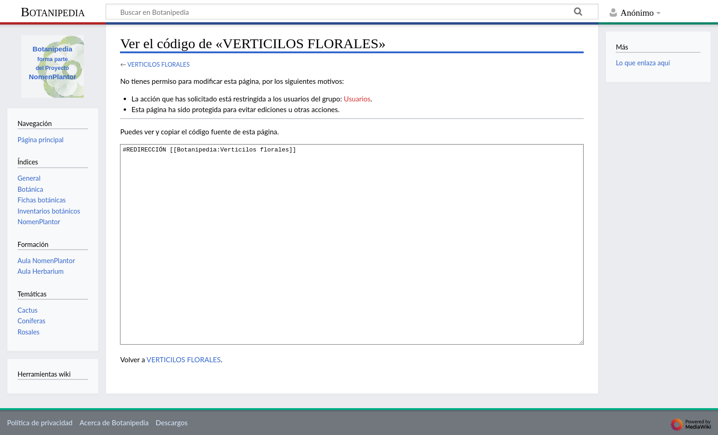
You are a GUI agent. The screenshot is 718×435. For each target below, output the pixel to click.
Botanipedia (53, 12)
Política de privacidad (39, 422)
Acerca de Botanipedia (114, 422)
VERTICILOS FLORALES (158, 64)
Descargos (172, 422)
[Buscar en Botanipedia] (352, 11)
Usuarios (357, 99)
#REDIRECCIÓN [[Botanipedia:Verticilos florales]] (352, 244)
